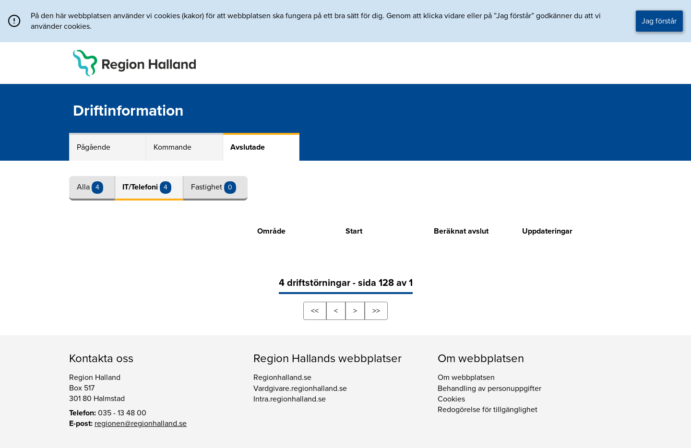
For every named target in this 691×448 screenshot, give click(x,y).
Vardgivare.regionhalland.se (300, 388)
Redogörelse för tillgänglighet (487, 409)
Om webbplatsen (466, 377)
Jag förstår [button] (659, 21)
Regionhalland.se (282, 377)
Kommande (172, 147)
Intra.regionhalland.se (289, 399)
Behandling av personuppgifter (489, 388)
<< (315, 311)
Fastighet (207, 187)
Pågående (93, 147)
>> (376, 311)
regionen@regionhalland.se (141, 423)
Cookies (451, 399)
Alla (84, 187)
